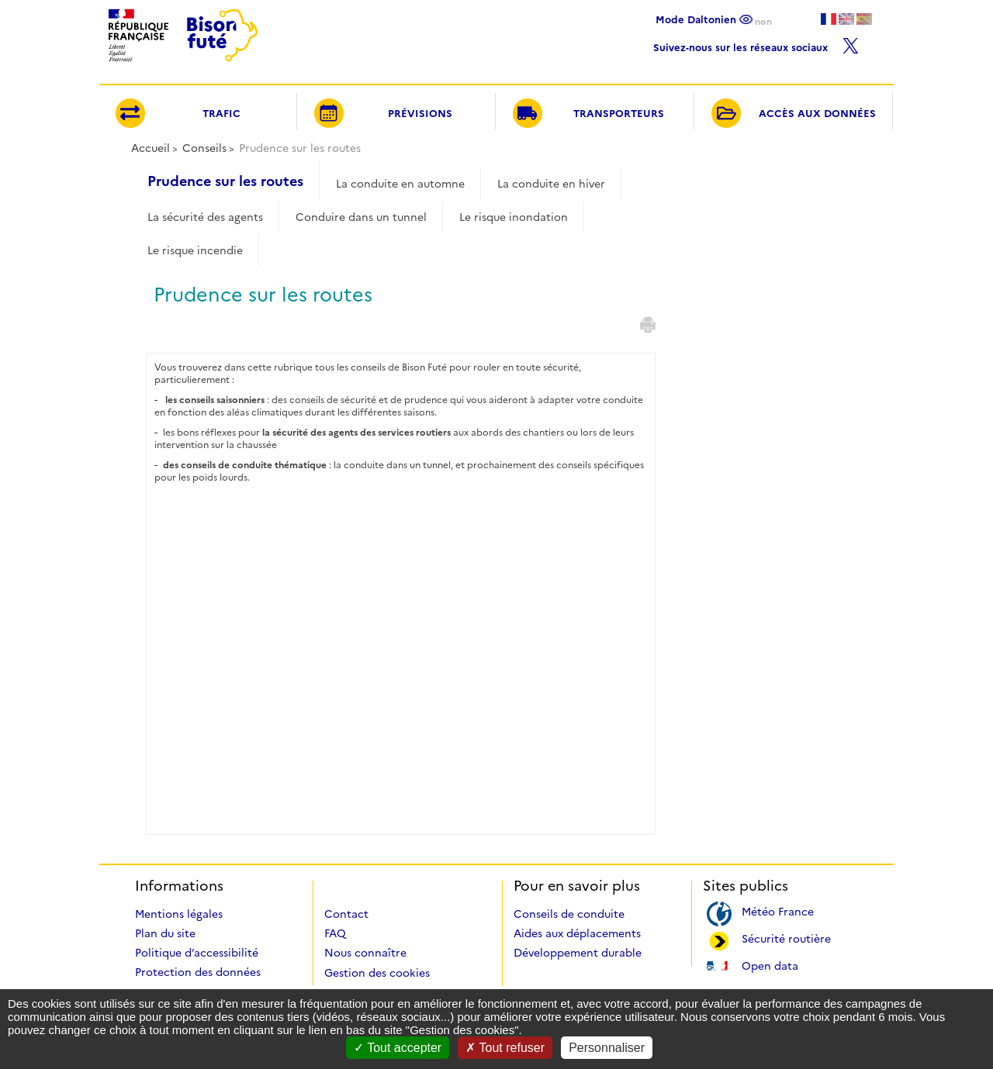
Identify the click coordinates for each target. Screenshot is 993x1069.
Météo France (778, 910)
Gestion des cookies (377, 973)
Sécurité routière (786, 937)
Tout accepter (397, 1047)
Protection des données (198, 972)
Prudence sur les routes (225, 181)
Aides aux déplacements (577, 933)
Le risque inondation (513, 217)
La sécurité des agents (205, 217)
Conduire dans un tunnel (361, 217)
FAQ (335, 933)
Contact (346, 914)
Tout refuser (505, 1047)
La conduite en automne (400, 184)
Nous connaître (365, 953)
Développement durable (578, 953)
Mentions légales (179, 914)
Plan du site (165, 933)
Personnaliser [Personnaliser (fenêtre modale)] (607, 1047)
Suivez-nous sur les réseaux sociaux (756, 44)
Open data (770, 965)
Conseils (204, 148)
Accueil (150, 148)
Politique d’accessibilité (196, 953)
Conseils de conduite (569, 914)
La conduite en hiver (551, 184)
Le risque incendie (195, 250)
